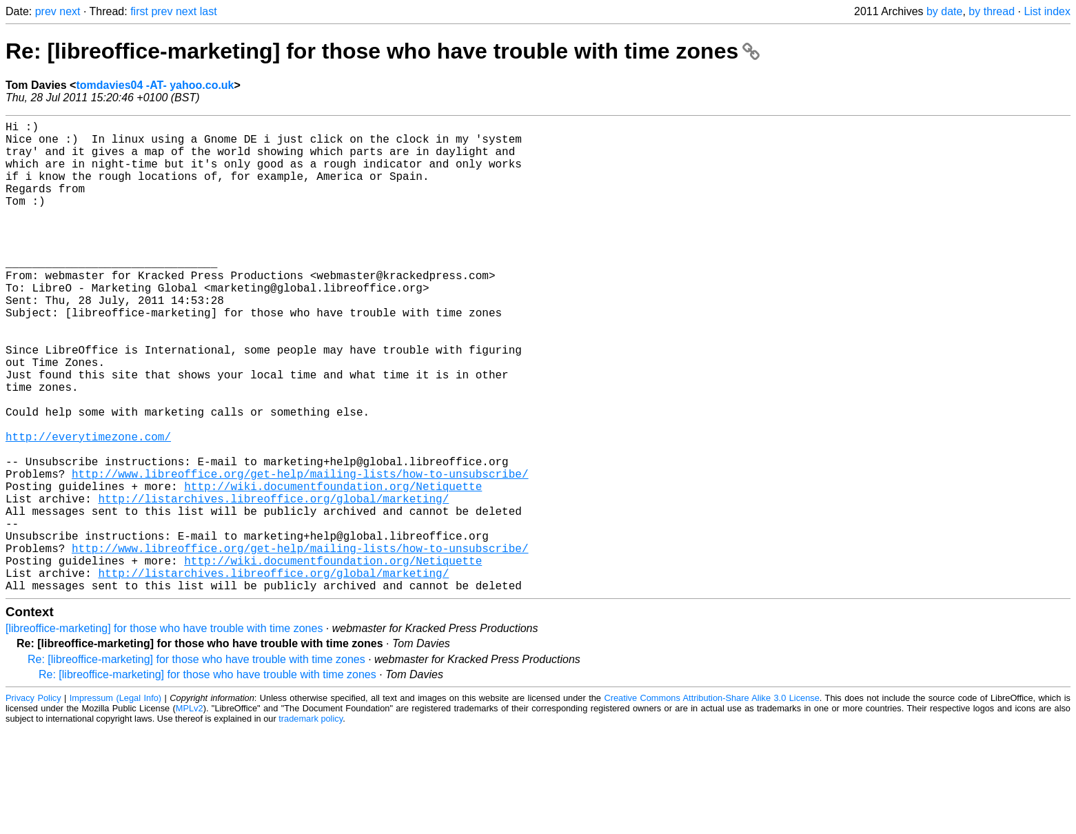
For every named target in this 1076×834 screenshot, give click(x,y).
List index (1047, 11)
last (208, 11)
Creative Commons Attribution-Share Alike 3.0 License (711, 802)
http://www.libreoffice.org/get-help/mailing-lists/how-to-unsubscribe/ (300, 553)
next (69, 11)
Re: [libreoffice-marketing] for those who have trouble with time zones (383, 51)
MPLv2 (189, 813)
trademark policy (310, 823)
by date (944, 11)
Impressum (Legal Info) (115, 802)
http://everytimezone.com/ (88, 508)
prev (46, 11)
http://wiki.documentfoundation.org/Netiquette (333, 568)
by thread (991, 11)
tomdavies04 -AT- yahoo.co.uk (155, 85)
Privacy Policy (33, 802)
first (139, 11)
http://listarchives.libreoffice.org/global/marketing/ (273, 583)
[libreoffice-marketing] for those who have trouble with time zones (164, 733)
